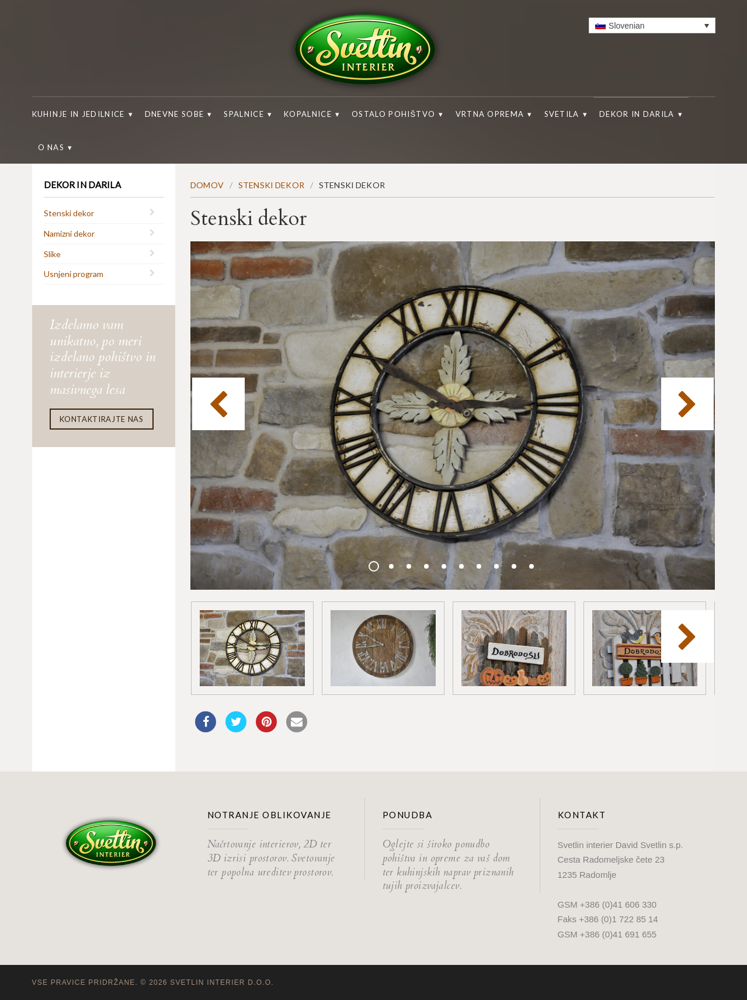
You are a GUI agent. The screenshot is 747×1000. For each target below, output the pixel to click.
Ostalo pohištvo (393, 114)
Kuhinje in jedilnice (78, 114)
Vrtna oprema (490, 114)
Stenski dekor (69, 213)
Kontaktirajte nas (102, 419)
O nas (51, 147)
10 (531, 566)
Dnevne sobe (174, 114)
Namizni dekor (69, 233)
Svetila (561, 114)
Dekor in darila (637, 114)
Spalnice (243, 114)
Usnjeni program (73, 274)
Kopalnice (308, 114)
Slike (52, 254)
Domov (207, 185)
